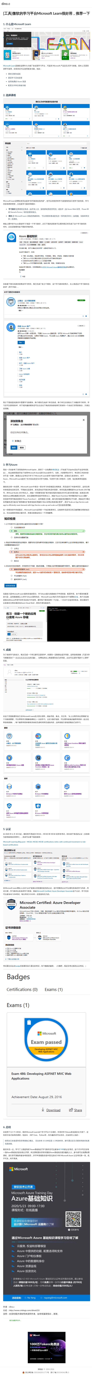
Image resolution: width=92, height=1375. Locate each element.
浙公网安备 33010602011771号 (35, 1372)
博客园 (40, 1369)
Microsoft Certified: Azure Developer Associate (55, 891)
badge (17, 966)
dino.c (6, 4)
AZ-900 (61, 1149)
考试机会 (55, 469)
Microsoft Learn (9, 66)
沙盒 (76, 597)
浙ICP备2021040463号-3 (60, 1372)
